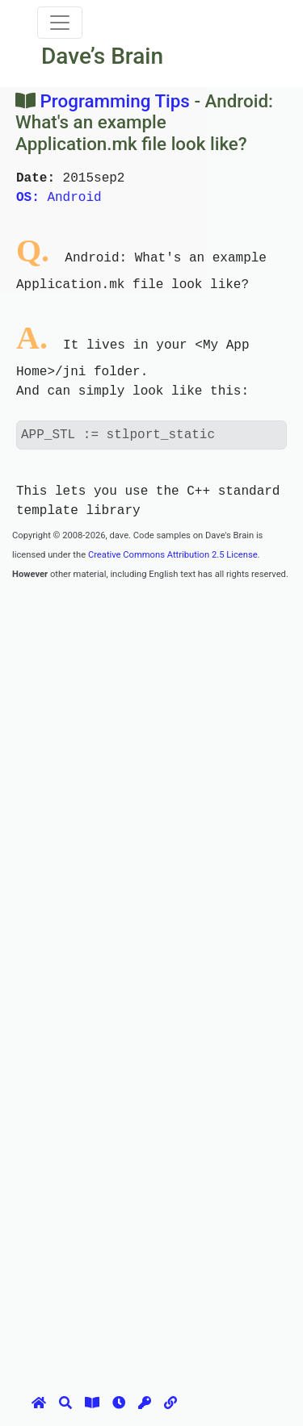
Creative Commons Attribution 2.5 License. (174, 555)
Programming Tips (115, 100)
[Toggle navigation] (59, 22)
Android (59, 197)
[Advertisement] (151, 734)
